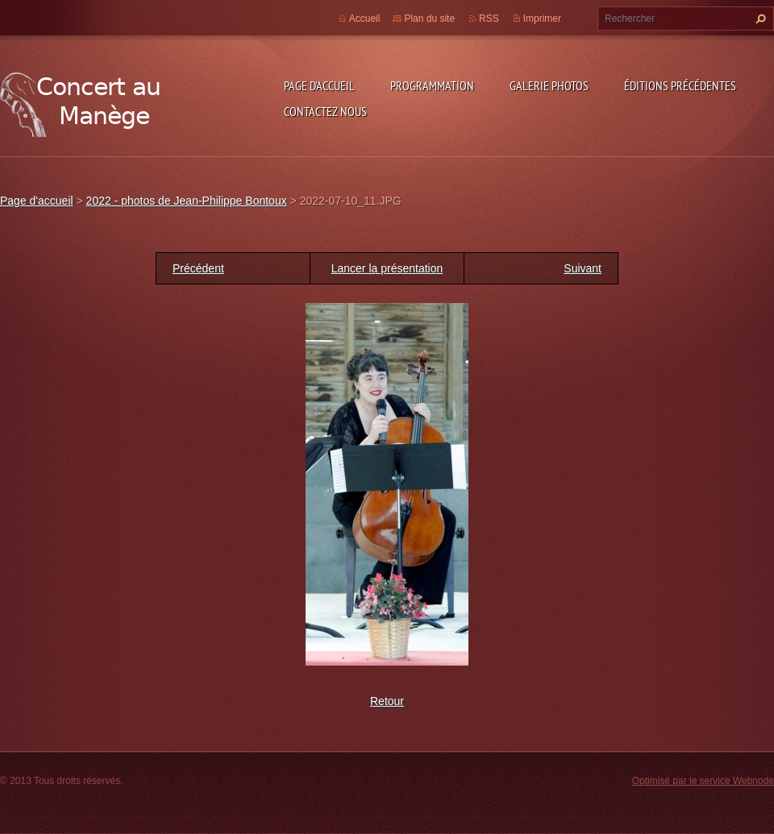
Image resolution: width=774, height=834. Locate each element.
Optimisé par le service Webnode (703, 780)
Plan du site (429, 18)
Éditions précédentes (680, 85)
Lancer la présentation (387, 268)
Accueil (365, 18)
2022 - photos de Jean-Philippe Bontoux (186, 200)
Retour (387, 701)
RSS (489, 18)
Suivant (582, 268)
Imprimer (542, 18)
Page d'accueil (319, 85)
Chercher (759, 18)
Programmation (432, 85)
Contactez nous (325, 111)
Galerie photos (549, 85)
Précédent (198, 268)
